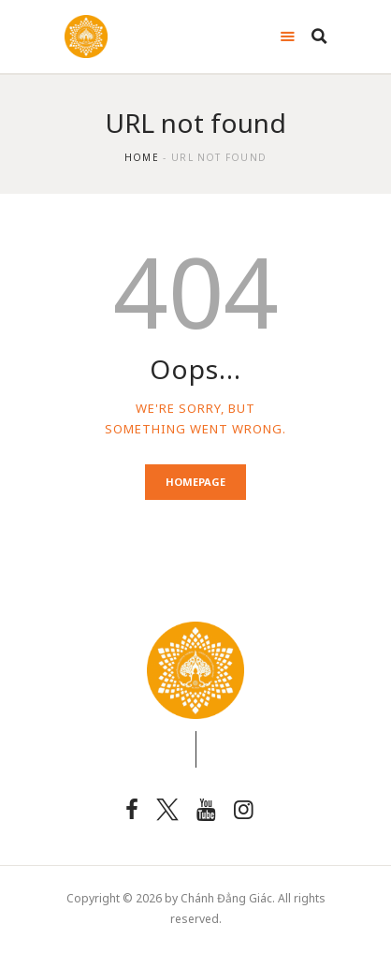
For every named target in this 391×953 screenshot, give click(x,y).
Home (141, 157)
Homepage (195, 482)
